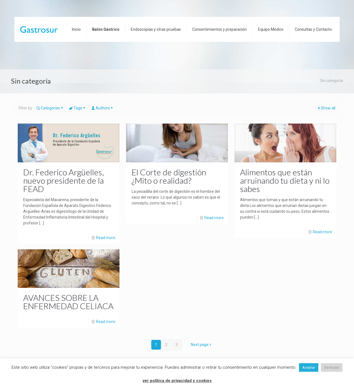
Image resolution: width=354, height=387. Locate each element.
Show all (326, 108)
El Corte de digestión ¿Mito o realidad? (169, 176)
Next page (201, 344)
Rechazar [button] (331, 367)
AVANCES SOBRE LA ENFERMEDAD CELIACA (68, 302)
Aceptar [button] (308, 367)
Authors (102, 108)
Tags (77, 108)
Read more (105, 237)
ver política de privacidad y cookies (177, 380)
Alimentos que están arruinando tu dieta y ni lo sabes (284, 180)
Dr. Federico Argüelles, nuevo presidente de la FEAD (63, 180)
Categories (50, 108)
